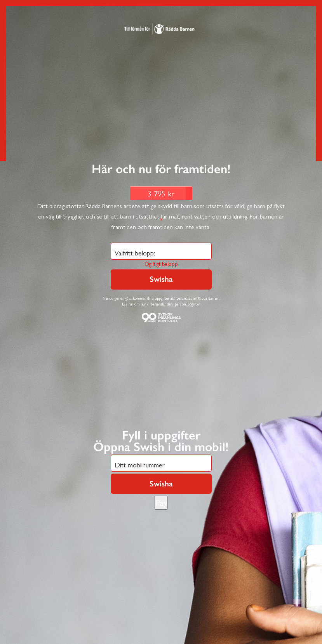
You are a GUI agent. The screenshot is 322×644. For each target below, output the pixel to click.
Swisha (161, 483)
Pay (161, 502)
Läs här (127, 304)
